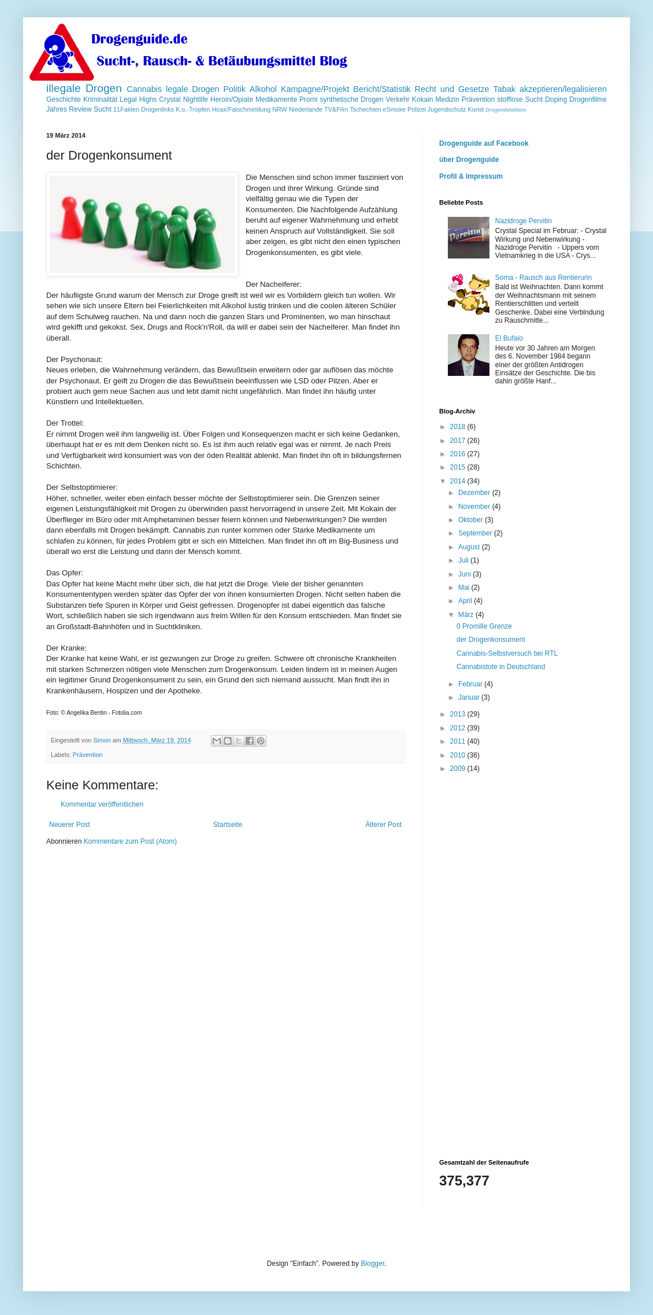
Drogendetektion (505, 109)
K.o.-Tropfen (193, 109)
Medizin (447, 99)
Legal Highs (138, 99)
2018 (459, 427)
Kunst (476, 109)
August (470, 547)
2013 (459, 714)
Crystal (169, 99)
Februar (471, 684)
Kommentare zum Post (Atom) (130, 841)
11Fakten (126, 109)
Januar (469, 697)
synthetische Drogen (351, 99)
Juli (464, 560)
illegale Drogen (84, 88)
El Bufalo (509, 338)
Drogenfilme (588, 99)
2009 (459, 768)
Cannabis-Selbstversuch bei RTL (507, 653)
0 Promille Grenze (484, 626)
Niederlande (305, 109)
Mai (465, 587)
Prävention (478, 99)
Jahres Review (69, 109)
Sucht (103, 109)
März (467, 615)
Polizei (416, 109)
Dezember (475, 493)
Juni (465, 574)
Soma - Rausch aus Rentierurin (543, 278)
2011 (459, 741)
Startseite (228, 825)
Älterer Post (383, 825)
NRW (279, 109)
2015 (459, 467)
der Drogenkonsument (491, 640)
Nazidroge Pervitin (523, 221)
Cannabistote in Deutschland (501, 667)
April (466, 601)
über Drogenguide (469, 160)
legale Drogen (193, 89)
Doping (556, 99)
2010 (459, 755)
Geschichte (63, 99)
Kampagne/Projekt (315, 89)
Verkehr (397, 99)
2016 (459, 454)
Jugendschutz (447, 109)
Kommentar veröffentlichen (102, 804)
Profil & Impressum (471, 176)
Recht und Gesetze (451, 89)
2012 (459, 728)
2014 (459, 481)
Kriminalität (100, 99)
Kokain (422, 99)
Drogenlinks (157, 109)
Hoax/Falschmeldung (241, 109)
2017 (459, 441)
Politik (235, 89)
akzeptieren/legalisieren (563, 89)
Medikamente (276, 99)
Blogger (372, 1263)
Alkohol (263, 89)
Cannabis (144, 89)
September (476, 533)
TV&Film (336, 109)
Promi (308, 99)
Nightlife (195, 99)
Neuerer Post (69, 825)
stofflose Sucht (520, 99)
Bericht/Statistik (381, 89)
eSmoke (394, 109)
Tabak (504, 89)
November (475, 507)
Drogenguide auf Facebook (484, 143)
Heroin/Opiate (231, 99)
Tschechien (365, 109)
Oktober (471, 520)
